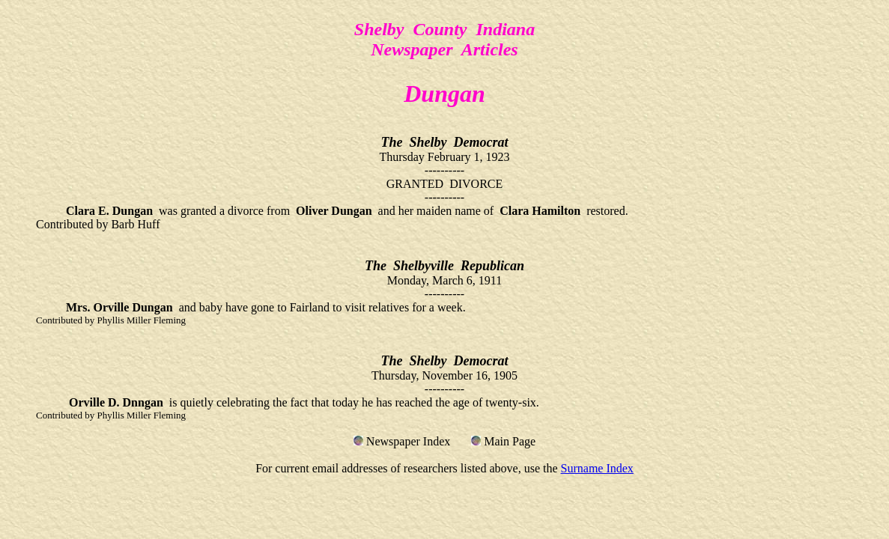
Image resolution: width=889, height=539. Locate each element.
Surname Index (597, 468)
